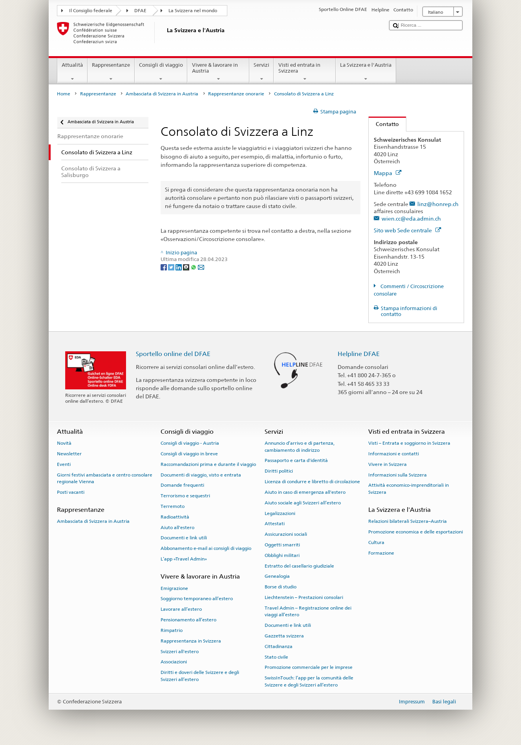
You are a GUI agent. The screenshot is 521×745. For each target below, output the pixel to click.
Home (63, 94)
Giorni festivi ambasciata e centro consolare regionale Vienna (104, 478)
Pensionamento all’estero (188, 620)
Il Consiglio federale (90, 10)
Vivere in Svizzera (387, 464)
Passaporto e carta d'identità (296, 460)
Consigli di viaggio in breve (189, 453)
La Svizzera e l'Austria (366, 72)
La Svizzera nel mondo (192, 10)
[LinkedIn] (179, 267)
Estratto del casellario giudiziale (299, 565)
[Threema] (186, 267)
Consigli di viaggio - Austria (190, 443)
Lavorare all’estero (181, 609)
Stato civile (276, 656)
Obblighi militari (282, 555)
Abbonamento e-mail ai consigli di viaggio (206, 548)
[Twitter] (171, 267)
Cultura (376, 542)
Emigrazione (174, 588)
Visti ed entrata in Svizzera (304, 72)
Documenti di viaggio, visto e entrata (201, 474)
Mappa (387, 173)
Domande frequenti (182, 485)
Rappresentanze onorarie (236, 94)
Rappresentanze (111, 72)
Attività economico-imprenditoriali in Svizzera (408, 488)
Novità (64, 443)
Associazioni (174, 662)
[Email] (201, 267)
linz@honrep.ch (438, 204)
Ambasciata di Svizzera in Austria (162, 94)
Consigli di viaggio (161, 72)
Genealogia (277, 576)
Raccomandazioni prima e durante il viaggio (208, 464)
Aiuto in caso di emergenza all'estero (305, 492)
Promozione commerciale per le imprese (309, 667)
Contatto (384, 124)
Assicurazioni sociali (286, 534)
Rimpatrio (172, 630)
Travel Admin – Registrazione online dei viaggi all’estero (308, 611)
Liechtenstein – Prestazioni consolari (304, 597)
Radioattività (175, 517)
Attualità (72, 72)
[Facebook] (164, 267)
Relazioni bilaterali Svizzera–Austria (407, 521)
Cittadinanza (278, 646)
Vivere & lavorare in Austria (218, 72)
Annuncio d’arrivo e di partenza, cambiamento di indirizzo (300, 446)
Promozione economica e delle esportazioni (415, 532)
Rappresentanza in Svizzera (191, 641)
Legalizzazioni (280, 513)
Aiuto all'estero (177, 527)
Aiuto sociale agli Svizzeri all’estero (303, 503)
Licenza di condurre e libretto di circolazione (312, 481)
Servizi (262, 72)
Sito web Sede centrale (407, 230)
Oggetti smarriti (282, 545)
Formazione (381, 553)
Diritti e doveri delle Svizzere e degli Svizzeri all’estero (200, 676)
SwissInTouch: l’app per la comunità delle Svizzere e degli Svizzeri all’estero (309, 681)
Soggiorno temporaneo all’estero (197, 598)
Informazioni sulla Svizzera (397, 474)
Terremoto (173, 506)
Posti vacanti (70, 492)
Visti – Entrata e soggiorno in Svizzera (409, 443)
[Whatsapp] (194, 267)
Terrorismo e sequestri (185, 495)
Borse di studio (280, 587)
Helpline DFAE (359, 354)
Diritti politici (279, 471)
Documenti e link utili (184, 537)
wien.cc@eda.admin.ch (411, 218)
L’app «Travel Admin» (184, 559)
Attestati (275, 523)
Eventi (64, 464)
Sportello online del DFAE (173, 354)
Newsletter (69, 453)
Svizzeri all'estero (180, 651)
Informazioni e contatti (393, 453)
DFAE (140, 10)
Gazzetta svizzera (284, 636)
